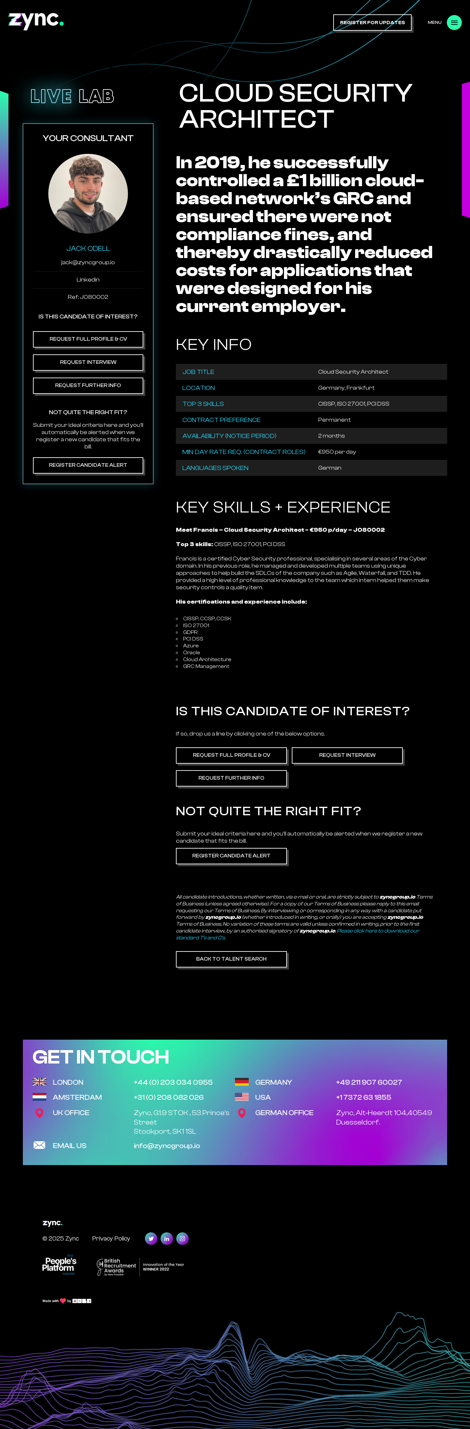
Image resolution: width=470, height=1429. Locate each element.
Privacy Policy (111, 1238)
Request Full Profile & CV (88, 339)
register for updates (372, 22)
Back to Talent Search (231, 959)
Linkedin (88, 279)
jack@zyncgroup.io (88, 262)
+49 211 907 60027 (369, 1082)
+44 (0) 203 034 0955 (173, 1082)
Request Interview (88, 362)
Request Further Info (88, 385)
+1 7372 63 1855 (363, 1097)
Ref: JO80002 (88, 297)
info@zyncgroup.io (167, 1146)
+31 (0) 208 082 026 (169, 1097)
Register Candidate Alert (88, 465)
